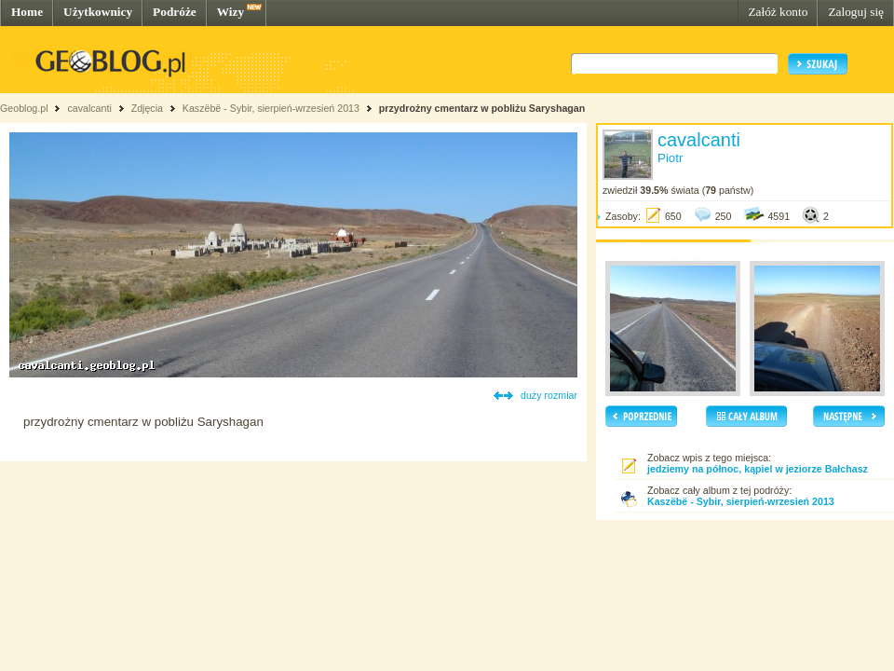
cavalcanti (89, 108)
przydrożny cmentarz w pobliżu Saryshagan (482, 108)
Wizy (230, 12)
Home (27, 12)
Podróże (174, 12)
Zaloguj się (856, 12)
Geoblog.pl (24, 108)
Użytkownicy (97, 12)
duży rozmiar (549, 395)
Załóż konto (777, 12)
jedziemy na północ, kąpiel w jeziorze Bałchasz (757, 468)
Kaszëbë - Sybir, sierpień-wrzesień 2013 (271, 108)
